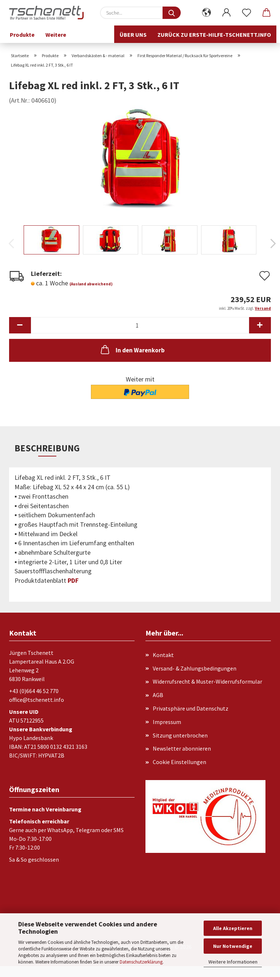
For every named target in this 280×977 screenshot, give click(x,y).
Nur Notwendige (232, 946)
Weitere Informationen (232, 961)
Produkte (22, 34)
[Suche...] (172, 13)
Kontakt (163, 654)
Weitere (55, 34)
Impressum (167, 721)
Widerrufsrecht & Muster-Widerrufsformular (207, 681)
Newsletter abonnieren (182, 748)
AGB (158, 695)
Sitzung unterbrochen (180, 735)
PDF (73, 580)
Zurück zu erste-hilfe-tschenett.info (214, 34)
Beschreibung (47, 448)
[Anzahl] (140, 325)
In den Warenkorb (132, 349)
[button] (206, 12)
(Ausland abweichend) (90, 283)
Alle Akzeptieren (232, 928)
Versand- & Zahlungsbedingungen (194, 668)
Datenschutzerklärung (141, 962)
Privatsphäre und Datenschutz (190, 708)
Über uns (133, 34)
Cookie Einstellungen (179, 762)
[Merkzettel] (246, 12)
